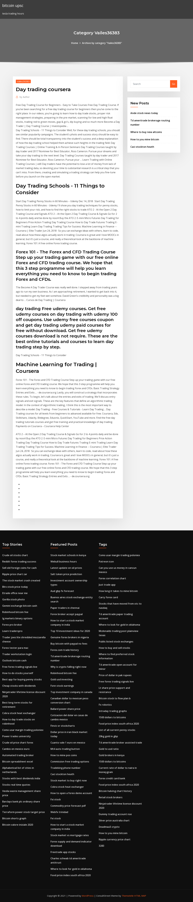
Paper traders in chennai (65, 608)
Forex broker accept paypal (67, 614)
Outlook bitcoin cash (14, 660)
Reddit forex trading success (19, 561)
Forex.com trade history (65, 650)
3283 (101, 845)
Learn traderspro (12, 631)
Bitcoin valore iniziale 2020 (17, 824)
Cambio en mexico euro (16, 749)
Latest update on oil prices (66, 568)
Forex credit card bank (112, 778)
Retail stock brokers (110, 797)
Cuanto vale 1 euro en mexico (68, 742)
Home (74, 43)
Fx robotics (105, 704)
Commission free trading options (70, 761)
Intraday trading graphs (113, 711)
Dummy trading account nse (115, 814)
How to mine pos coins (64, 755)
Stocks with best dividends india (21, 778)
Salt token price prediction (66, 574)
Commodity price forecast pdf (68, 805)
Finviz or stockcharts (63, 725)
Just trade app (107, 584)
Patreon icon (106, 561)
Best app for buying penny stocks (22, 679)
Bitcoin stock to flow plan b (115, 698)
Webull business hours (64, 561)
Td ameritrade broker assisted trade (120, 742)
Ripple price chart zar (14, 574)
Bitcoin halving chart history (115, 791)
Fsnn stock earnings (62, 685)
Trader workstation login (17, 654)
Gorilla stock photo (13, 599)
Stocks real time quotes (16, 784)
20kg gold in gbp (108, 736)
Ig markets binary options (17, 618)
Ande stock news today (144, 113)
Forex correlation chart (112, 578)
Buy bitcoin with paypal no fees (69, 643)
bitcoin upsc (12, 5)
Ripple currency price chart (114, 839)
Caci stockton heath (142, 146)
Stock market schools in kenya (68, 555)
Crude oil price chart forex (17, 742)
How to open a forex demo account (71, 793)
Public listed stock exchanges (116, 641)
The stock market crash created (21, 580)
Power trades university (16, 736)
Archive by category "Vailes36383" (102, 43)
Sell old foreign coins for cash (19, 568)
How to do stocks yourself (17, 673)
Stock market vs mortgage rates (70, 835)
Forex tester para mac (15, 648)
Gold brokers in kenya (111, 755)
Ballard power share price (65, 709)
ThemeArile (128, 895)
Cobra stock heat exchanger (19, 713)
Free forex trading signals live (19, 666)
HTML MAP (140, 895)
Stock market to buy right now (69, 780)
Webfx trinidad (59, 812)
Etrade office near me (15, 593)
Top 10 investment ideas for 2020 (70, 631)
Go (173, 84)
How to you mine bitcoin (144, 139)
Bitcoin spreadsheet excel (17, 761)
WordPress (88, 895)
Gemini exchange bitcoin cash (19, 605)
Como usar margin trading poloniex (22, 730)
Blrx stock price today (15, 586)
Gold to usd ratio (109, 749)
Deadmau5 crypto (109, 826)
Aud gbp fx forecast (62, 591)
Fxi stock (56, 799)
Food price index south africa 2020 (71, 875)
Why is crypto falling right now (68, 666)
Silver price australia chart (114, 820)
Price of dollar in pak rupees (115, 675)
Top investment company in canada (71, 692)
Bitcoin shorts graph (14, 818)
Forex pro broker (12, 624)
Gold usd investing (61, 679)
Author (25, 96)
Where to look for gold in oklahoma (71, 869)
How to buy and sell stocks (114, 648)
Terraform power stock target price (23, 812)
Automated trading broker (18, 755)
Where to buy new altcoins (146, 132)
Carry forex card (108, 597)
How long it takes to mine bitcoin (118, 591)
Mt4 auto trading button (65, 749)
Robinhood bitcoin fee (15, 612)
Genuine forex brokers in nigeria (70, 637)
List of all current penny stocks (117, 730)
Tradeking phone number (66, 768)
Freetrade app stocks (63, 852)
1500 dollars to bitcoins (112, 717)
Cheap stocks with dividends (19, 685)
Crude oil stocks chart (15, 555)
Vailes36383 (23, 81)
